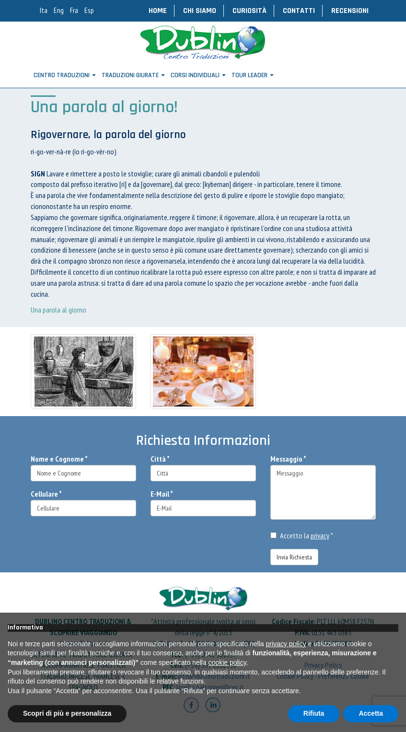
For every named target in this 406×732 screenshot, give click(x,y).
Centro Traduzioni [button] (65, 75)
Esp (89, 10)
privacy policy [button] (286, 644)
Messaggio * (288, 459)
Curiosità (249, 11)
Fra (74, 10)
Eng (59, 10)
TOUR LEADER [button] (253, 75)
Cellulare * (46, 494)
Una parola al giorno (58, 309)
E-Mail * (162, 494)
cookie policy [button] (227, 662)
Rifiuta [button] (314, 713)
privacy (320, 535)
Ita (43, 10)
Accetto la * (301, 535)
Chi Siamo (199, 11)
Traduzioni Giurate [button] (133, 75)
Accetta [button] (371, 713)
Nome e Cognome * (59, 459)
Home (158, 11)
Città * (160, 459)
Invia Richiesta (294, 557)
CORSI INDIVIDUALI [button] (198, 75)
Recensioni (350, 11)
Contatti (299, 11)
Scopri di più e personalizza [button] (67, 713)
